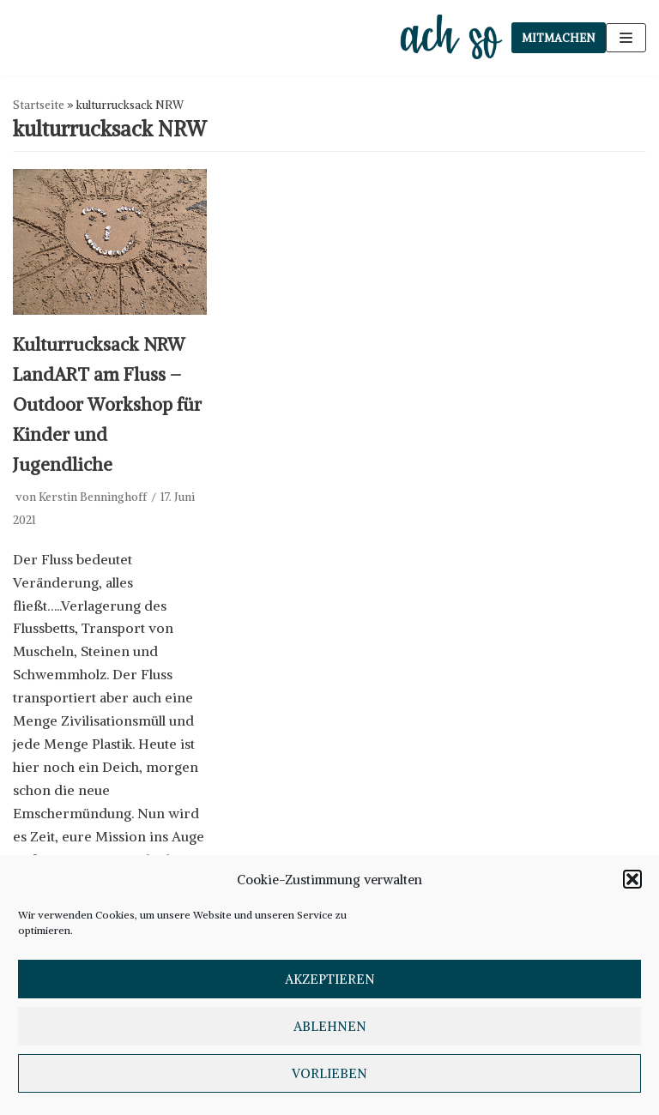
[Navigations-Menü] (626, 37)
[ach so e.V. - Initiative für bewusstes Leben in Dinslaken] (455, 37)
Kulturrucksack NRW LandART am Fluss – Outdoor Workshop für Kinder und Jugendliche (107, 405)
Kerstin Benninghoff (93, 497)
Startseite (38, 105)
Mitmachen (559, 38)
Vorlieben (329, 1073)
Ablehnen (329, 1026)
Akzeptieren (330, 979)
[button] (632, 879)
